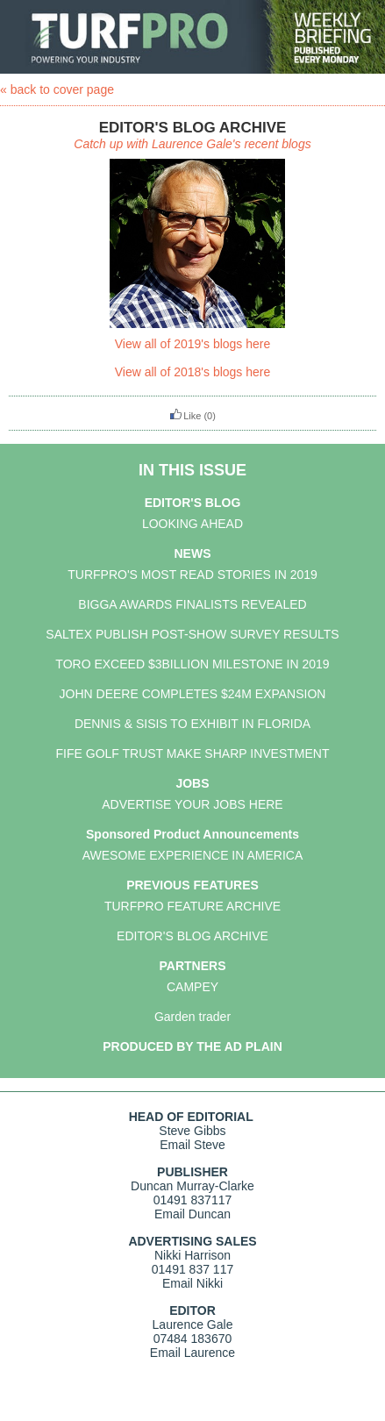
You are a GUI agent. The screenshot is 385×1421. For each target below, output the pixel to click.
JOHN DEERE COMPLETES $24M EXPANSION (193, 694)
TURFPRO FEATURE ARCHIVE (192, 906)
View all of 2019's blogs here (193, 344)
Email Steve (192, 1145)
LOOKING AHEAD (192, 524)
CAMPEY (192, 987)
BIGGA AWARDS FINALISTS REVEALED (192, 604)
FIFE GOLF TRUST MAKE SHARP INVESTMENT (193, 753)
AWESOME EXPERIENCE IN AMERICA (192, 855)
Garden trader (192, 1017)
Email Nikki (192, 1283)
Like (185, 416)
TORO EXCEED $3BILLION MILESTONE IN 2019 (192, 664)
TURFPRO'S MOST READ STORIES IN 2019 (192, 575)
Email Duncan (192, 1214)
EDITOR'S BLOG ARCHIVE (192, 936)
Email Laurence (192, 1353)
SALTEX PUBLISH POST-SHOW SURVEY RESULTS (192, 634)
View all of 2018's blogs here (193, 372)
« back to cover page (57, 89)
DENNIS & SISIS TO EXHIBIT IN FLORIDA (192, 724)
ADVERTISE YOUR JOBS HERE (192, 804)
